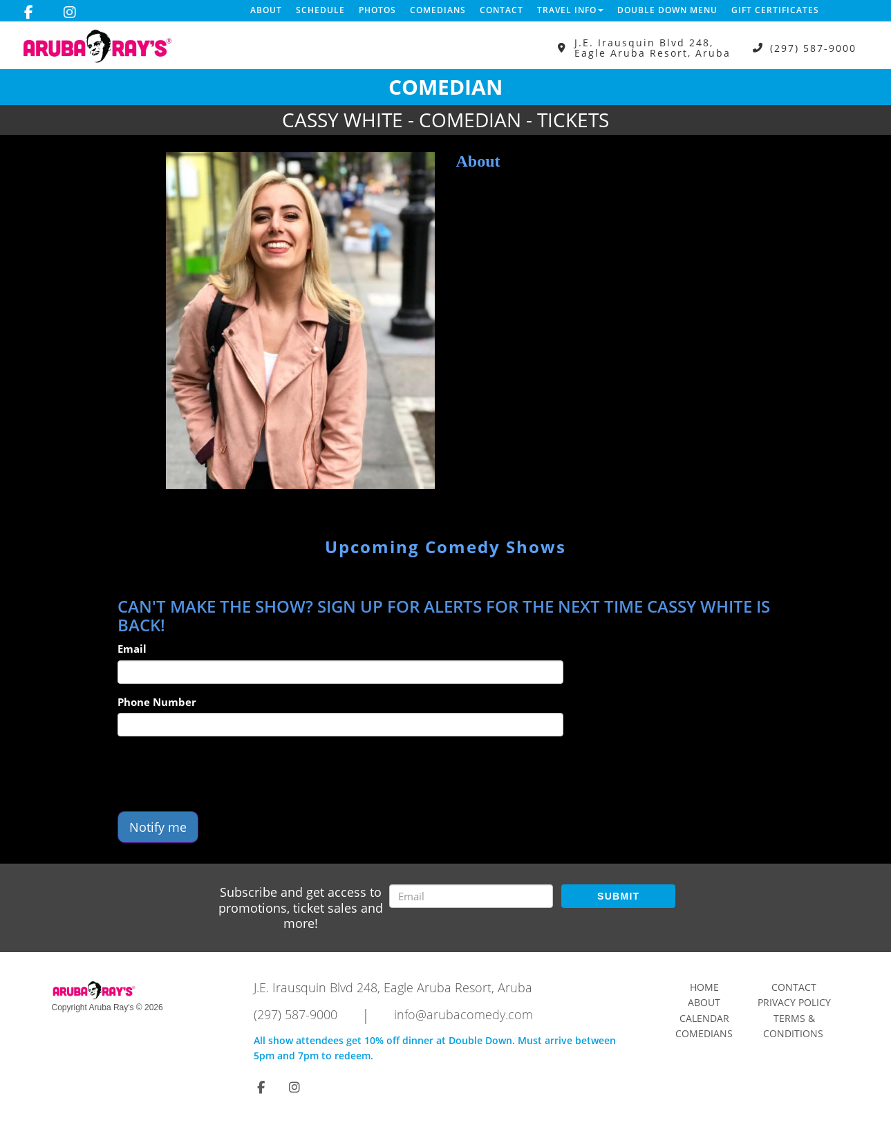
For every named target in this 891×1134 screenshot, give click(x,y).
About (266, 10)
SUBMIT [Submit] (618, 896)
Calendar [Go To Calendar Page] (704, 1018)
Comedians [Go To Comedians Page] (704, 1033)
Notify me (158, 827)
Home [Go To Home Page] (704, 987)
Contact (501, 10)
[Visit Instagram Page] (70, 12)
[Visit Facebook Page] (28, 12)
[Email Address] (471, 896)
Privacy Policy (794, 1002)
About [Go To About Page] (704, 1002)
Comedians (438, 10)
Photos (377, 10)
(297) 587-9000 (813, 48)
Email (132, 649)
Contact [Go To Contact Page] (793, 987)
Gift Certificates (775, 10)
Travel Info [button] (570, 10)
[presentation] (223, 774)
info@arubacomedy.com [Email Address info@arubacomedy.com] (463, 1014)
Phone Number (157, 702)
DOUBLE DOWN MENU (667, 10)
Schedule (320, 10)
